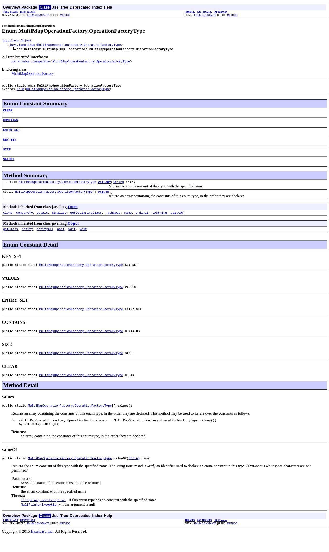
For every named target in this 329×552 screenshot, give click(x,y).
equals (42, 221)
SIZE (7, 155)
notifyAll (45, 238)
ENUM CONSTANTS (38, 15)
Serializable (20, 62)
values (103, 199)
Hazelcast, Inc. (42, 548)
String (118, 189)
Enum (20, 91)
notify (27, 238)
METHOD (65, 15)
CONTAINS (10, 123)
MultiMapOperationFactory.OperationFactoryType (79, 45)
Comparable (41, 62)
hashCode (113, 221)
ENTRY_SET (11, 134)
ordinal (142, 221)
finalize (59, 221)
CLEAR (7, 113)
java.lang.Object (17, 41)
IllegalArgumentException (43, 516)
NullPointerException (39, 521)
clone (7, 221)
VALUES (8, 165)
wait (60, 238)
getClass (10, 238)
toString (159, 221)
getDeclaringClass (86, 221)
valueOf (104, 189)
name (128, 221)
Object (73, 232)
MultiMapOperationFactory (32, 74)
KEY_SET (9, 144)
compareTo (24, 221)
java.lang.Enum (22, 45)
